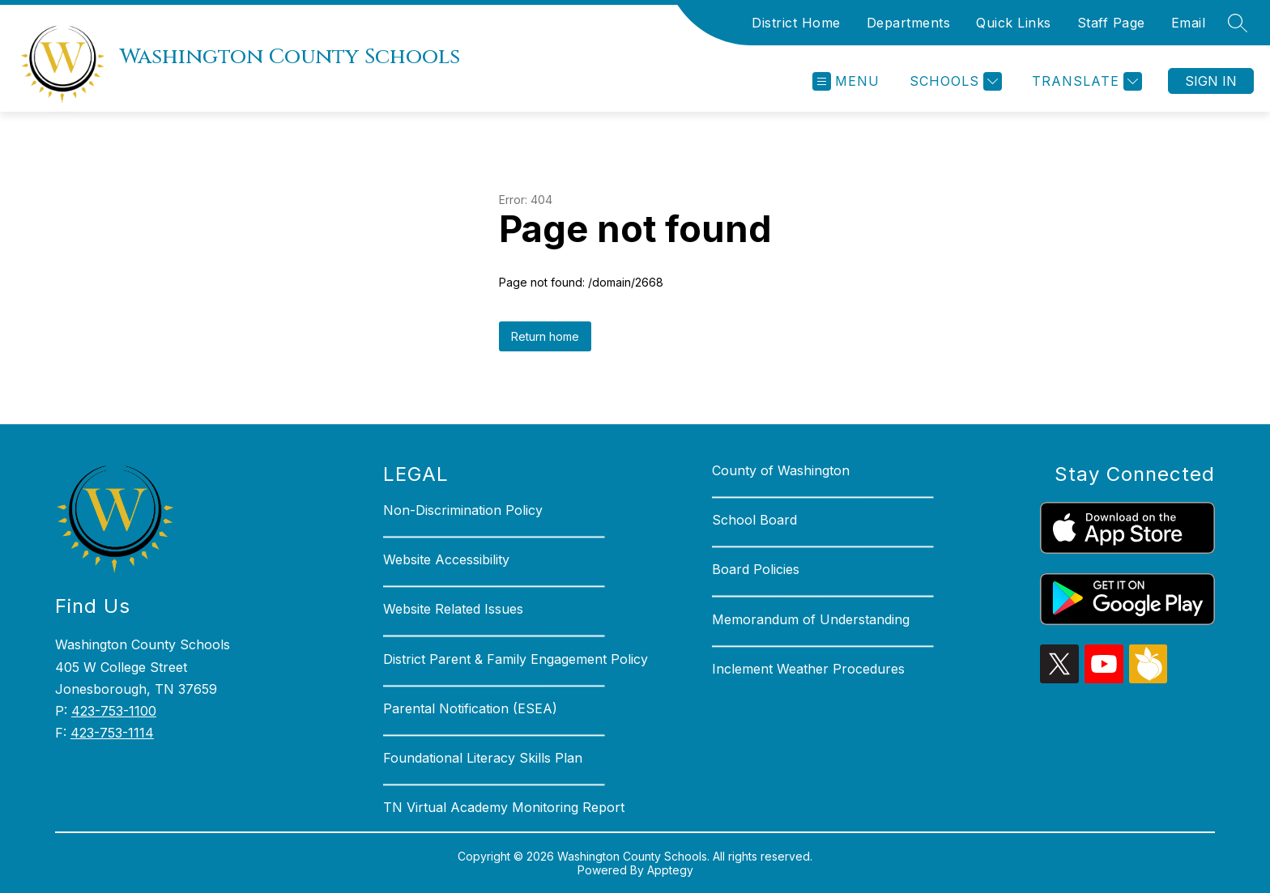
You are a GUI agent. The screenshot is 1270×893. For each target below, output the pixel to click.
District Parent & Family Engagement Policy (515, 659)
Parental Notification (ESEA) (470, 708)
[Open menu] (846, 81)
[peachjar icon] (1148, 678)
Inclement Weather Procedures (808, 669)
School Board (754, 520)
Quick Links (1013, 23)
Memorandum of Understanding (811, 619)
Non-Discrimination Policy (463, 510)
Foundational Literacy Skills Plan (482, 758)
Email (1188, 23)
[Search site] (1237, 22)
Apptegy (670, 870)
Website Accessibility (446, 559)
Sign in (1211, 81)
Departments (909, 23)
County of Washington (781, 470)
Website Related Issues (453, 609)
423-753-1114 (112, 733)
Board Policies (755, 569)
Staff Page (1111, 23)
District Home (796, 23)
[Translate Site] (1085, 81)
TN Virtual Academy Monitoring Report (503, 807)
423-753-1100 (113, 711)
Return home (545, 336)
